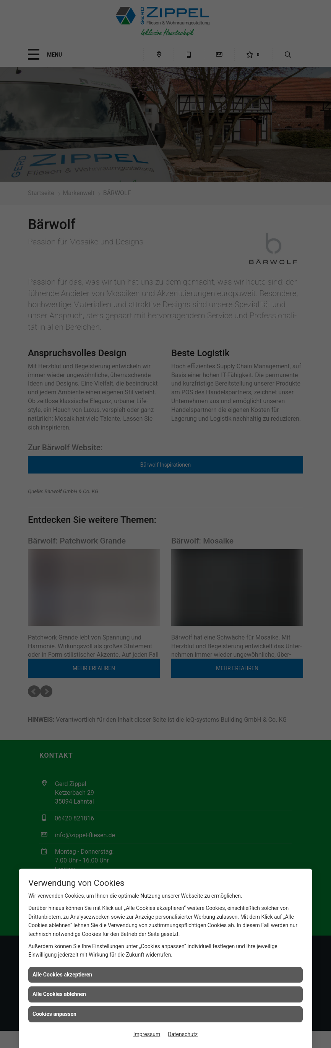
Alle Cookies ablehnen (59, 994)
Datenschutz (183, 1034)
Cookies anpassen (54, 1014)
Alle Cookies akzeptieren (62, 975)
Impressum (146, 1034)
